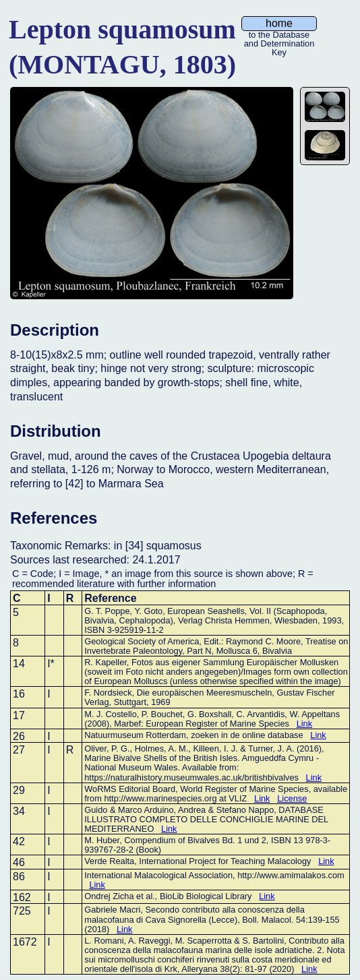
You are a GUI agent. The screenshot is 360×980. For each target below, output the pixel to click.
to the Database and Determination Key (279, 36)
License (292, 798)
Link (304, 723)
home (279, 23)
